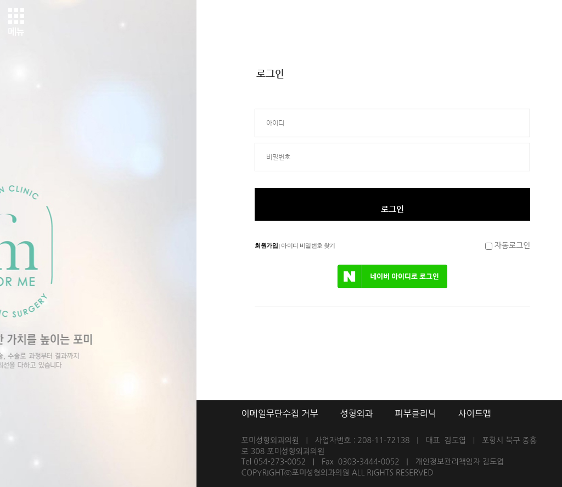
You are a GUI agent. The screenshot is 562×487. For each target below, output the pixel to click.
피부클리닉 (415, 413)
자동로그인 (512, 245)
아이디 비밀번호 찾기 (308, 245)
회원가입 (266, 245)
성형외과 (356, 413)
